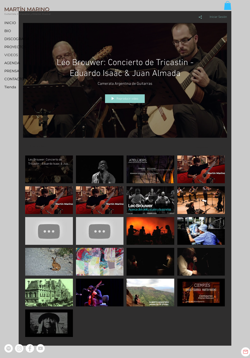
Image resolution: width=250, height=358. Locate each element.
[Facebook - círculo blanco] (30, 348)
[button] (227, 5)
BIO (7, 31)
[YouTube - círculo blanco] (40, 348)
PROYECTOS (15, 47)
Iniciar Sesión (218, 17)
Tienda (10, 87)
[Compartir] (200, 17)
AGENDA (12, 63)
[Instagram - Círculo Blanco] (19, 348)
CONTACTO (14, 79)
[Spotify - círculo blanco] (8, 348)
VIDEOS (11, 55)
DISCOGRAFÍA (16, 39)
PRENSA (11, 71)
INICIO (10, 23)
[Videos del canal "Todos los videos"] (125, 247)
